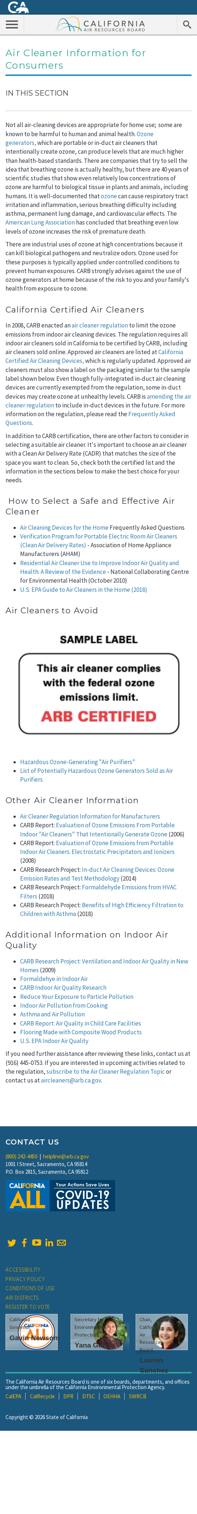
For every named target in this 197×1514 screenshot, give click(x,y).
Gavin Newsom (35, 1338)
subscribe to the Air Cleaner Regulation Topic (105, 1072)
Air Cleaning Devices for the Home (64, 528)
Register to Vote (27, 1306)
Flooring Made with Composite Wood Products (81, 1032)
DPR (68, 1396)
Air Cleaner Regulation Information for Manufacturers (90, 816)
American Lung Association (40, 222)
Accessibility (23, 1269)
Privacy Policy (25, 1279)
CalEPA (13, 1396)
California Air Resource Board (100, 24)
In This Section (36, 93)
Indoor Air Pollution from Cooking (64, 1005)
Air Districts (22, 1297)
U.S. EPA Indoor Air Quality (54, 1041)
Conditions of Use (30, 1288)
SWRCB (138, 1396)
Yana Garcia (95, 1345)
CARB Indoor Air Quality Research (63, 988)
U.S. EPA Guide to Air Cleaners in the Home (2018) (83, 590)
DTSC (88, 1396)
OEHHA (111, 1396)
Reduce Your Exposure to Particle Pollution (76, 997)
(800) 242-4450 (21, 1156)
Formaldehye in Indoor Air (54, 979)
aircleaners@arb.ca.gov (71, 1080)
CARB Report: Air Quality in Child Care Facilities (80, 1023)
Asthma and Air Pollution (52, 1014)
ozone (109, 196)
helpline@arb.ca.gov (66, 1156)
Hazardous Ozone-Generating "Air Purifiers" (77, 762)
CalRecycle (42, 1396)
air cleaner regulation (100, 325)
